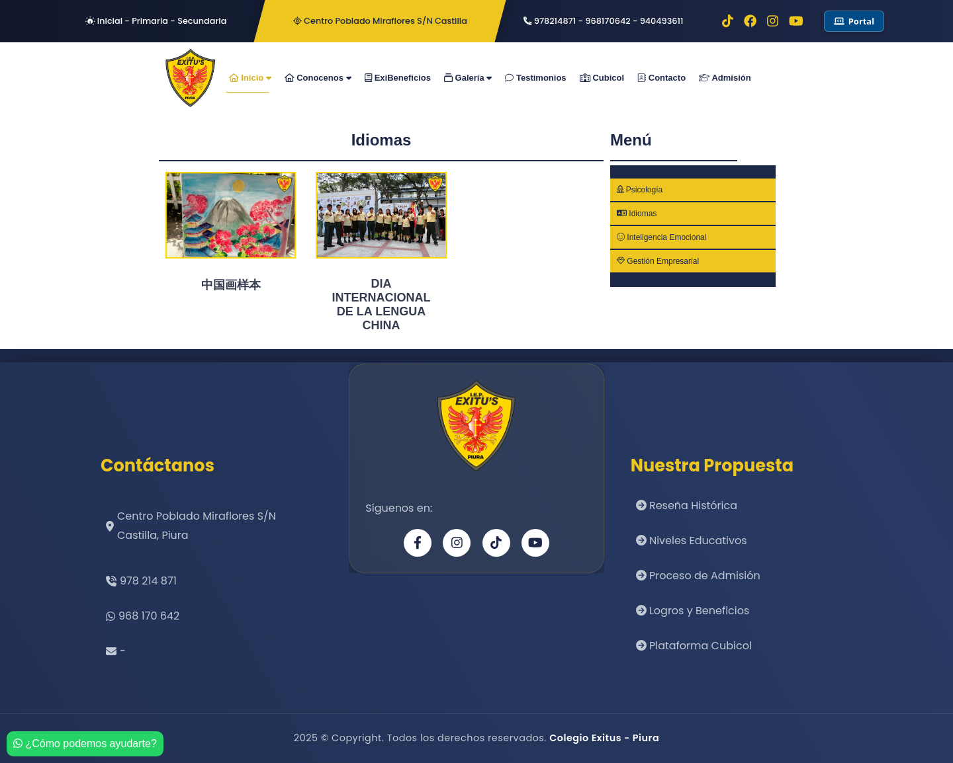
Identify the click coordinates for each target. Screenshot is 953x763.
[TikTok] (496, 543)
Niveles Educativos (691, 540)
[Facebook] (417, 543)
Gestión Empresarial (658, 261)
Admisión (725, 78)
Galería (468, 78)
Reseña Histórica (686, 505)
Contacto (661, 78)
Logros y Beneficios (693, 610)
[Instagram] (457, 543)
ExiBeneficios (398, 78)
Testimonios (535, 78)
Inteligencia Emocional (661, 237)
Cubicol (602, 78)
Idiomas (637, 213)
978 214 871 (148, 580)
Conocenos (318, 78)
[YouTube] (535, 543)
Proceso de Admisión (698, 575)
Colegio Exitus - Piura (604, 737)
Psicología (639, 189)
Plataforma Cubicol (694, 645)
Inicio (250, 78)
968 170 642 (148, 615)
